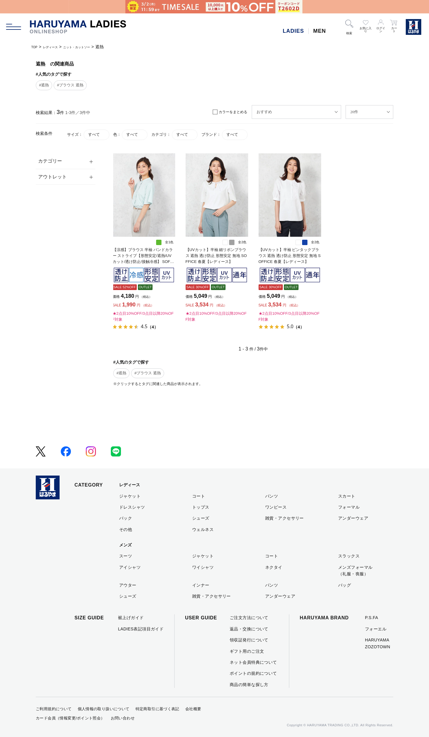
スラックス (349, 556)
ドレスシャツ (132, 507)
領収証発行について (249, 640)
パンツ (271, 496)
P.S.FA (371, 617)
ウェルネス (203, 529)
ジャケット (130, 496)
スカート (346, 496)
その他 (125, 529)
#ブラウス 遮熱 (70, 85)
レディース (55, 46)
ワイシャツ (203, 567)
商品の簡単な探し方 (249, 684)
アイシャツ (130, 567)
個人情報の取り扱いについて (104, 709)
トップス (200, 507)
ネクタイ (273, 567)
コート (198, 496)
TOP (35, 46)
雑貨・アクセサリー (284, 518)
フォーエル (375, 629)
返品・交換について (249, 629)
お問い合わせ (123, 718)
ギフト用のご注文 (247, 651)
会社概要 (193, 709)
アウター (127, 585)
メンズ (125, 545)
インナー (200, 585)
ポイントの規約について (253, 673)
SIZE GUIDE (89, 617)
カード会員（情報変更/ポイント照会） (70, 718)
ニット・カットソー (90, 46)
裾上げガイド (131, 617)
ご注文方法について (249, 617)
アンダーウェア (353, 518)
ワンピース (276, 507)
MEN (319, 31)
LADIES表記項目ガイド (141, 629)
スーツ (125, 556)
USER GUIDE (201, 617)
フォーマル (349, 507)
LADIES (293, 31)
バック (125, 518)
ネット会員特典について (253, 662)
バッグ (344, 585)
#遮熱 (44, 85)
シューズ (200, 518)
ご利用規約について (54, 709)
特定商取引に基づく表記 (157, 709)
